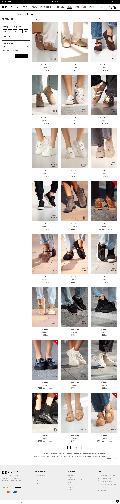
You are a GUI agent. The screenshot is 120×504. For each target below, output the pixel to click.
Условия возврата (40, 475)
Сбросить (9, 56)
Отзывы (92, 7)
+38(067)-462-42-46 (61, 1)
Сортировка (103, 19)
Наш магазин (7, 2)
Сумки (77, 7)
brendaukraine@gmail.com (107, 484)
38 (26, 31)
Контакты (38, 483)
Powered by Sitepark (111, 502)
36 (15, 31)
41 (15, 36)
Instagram (102, 490)
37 (20, 31)
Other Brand (45, 65)
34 (5, 31)
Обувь (69, 7)
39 (5, 36)
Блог (36, 480)
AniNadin (45, 436)
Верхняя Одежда (46, 7)
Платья (25, 7)
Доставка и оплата (41, 478)
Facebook (102, 487)
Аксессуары (59, 7)
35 (10, 31)
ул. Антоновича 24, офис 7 (107, 475)
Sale (84, 7)
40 (10, 36)
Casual (34, 7)
